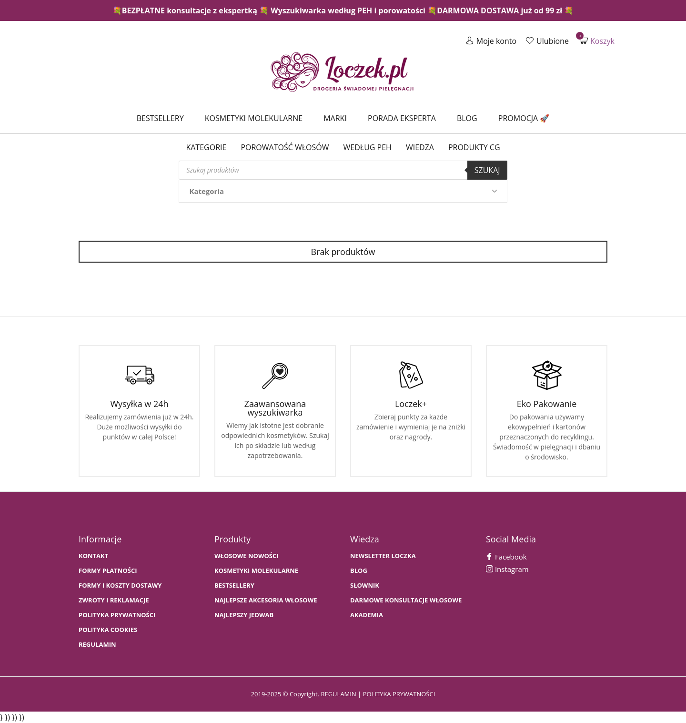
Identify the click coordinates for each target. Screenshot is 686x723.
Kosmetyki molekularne (254, 118)
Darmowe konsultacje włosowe (406, 600)
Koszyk (597, 40)
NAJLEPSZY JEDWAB (243, 615)
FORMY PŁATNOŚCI (108, 571)
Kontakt (93, 556)
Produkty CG (474, 147)
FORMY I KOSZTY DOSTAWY (120, 585)
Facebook (506, 556)
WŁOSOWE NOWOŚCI (246, 556)
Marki (335, 118)
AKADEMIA (366, 615)
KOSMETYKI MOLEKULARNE (256, 571)
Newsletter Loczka (383, 556)
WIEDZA (420, 147)
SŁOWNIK (364, 585)
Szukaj (487, 170)
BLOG (358, 571)
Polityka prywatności (117, 615)
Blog (467, 118)
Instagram (507, 569)
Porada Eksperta (402, 118)
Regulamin (97, 645)
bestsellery (234, 585)
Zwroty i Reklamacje (114, 600)
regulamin (338, 694)
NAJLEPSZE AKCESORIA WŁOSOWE (265, 600)
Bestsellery (160, 118)
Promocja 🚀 (523, 118)
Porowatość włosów (285, 147)
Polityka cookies (108, 630)
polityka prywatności (399, 694)
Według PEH (367, 147)
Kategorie (206, 147)
